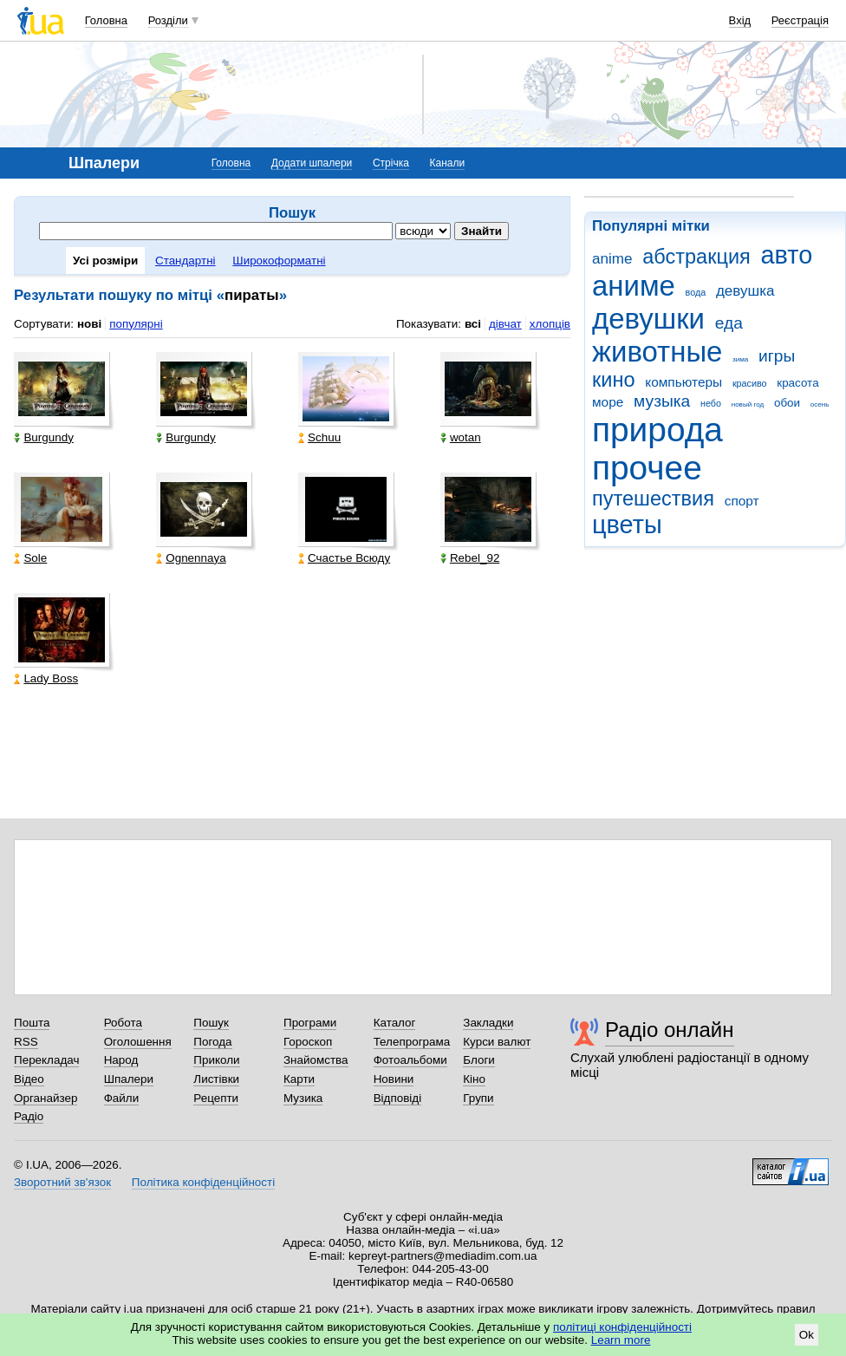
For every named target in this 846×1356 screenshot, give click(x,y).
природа (657, 429)
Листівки (216, 1078)
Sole (30, 557)
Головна (106, 20)
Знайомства (315, 1059)
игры (776, 356)
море (607, 401)
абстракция (696, 256)
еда (729, 323)
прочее (647, 467)
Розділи (168, 20)
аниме (633, 286)
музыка (662, 401)
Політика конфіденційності (203, 1182)
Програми (309, 1022)
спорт (742, 500)
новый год (748, 404)
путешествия (653, 498)
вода (696, 292)
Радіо (28, 1116)
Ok (806, 1334)
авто (787, 255)
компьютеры (683, 382)
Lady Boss (46, 678)
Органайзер (45, 1098)
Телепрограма (412, 1041)
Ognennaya (190, 557)
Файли (122, 1098)
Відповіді (398, 1098)
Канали (447, 163)
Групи (478, 1098)
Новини (394, 1078)
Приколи (216, 1059)
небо (710, 403)
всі (473, 323)
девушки (648, 319)
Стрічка (391, 163)
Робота (123, 1022)
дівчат (505, 323)
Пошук (211, 1022)
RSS (26, 1041)
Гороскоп (307, 1041)
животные (657, 352)
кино (613, 379)
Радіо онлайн (669, 1029)
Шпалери (128, 1078)
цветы (627, 524)
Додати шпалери (311, 163)
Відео (29, 1078)
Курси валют (496, 1041)
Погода (212, 1041)
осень (820, 404)
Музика (302, 1098)
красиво (749, 383)
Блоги (479, 1059)
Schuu (319, 437)
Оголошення (138, 1041)
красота (797, 382)
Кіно (474, 1078)
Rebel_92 (470, 557)
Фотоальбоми (410, 1059)
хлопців (550, 323)
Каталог (395, 1022)
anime (612, 259)
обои (787, 402)
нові (89, 323)
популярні (135, 323)
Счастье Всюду (344, 557)
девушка (745, 291)
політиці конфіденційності (622, 1326)
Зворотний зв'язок (62, 1182)
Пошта (31, 1022)
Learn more (621, 1339)
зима (740, 359)
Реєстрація (800, 20)
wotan (460, 437)
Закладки (488, 1022)
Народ (121, 1059)
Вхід (740, 20)
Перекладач (46, 1059)
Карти (299, 1078)
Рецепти (215, 1098)
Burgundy (44, 437)
